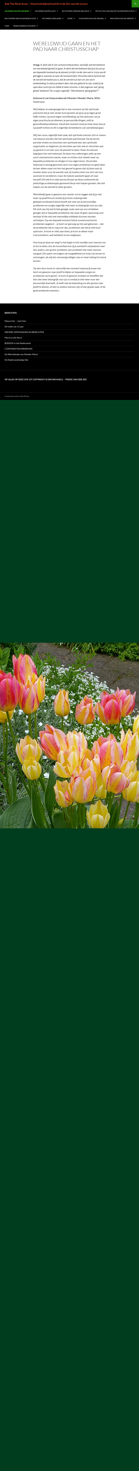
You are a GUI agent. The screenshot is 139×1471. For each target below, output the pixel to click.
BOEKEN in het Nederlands (18, 343)
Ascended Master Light (45, 11)
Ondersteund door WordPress (17, 396)
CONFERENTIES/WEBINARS (18, 348)
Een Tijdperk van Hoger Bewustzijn (20, 18)
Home (70, 18)
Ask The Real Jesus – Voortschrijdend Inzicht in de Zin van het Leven (46, 3)
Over (7, 26)
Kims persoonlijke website (122, 18)
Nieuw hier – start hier (15, 321)
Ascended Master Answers (17, 11)
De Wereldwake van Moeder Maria (21, 354)
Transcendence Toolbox (24, 26)
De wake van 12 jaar (14, 326)
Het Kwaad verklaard (51, 18)
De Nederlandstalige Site (16, 359)
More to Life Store (13, 337)
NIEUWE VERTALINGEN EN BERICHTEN (24, 332)
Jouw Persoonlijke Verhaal (91, 18)
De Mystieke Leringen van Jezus (75, 11)
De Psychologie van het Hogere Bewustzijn (114, 11)
